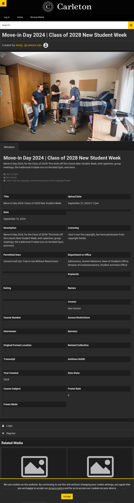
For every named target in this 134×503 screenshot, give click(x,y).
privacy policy (56, 488)
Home (20, 17)
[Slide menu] (3, 3)
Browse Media (37, 17)
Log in (7, 17)
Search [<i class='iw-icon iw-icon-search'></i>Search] (131, 25)
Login (7, 425)
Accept (67, 496)
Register (9, 433)
